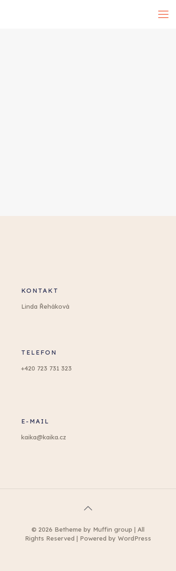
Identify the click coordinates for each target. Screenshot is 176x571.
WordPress (134, 538)
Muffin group (112, 529)
